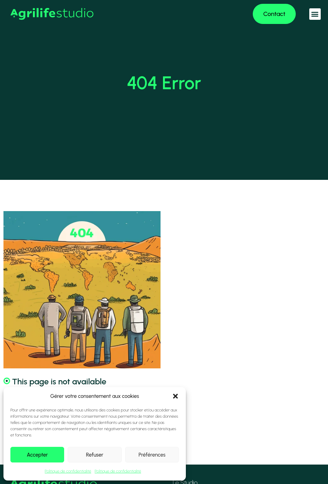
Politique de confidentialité (68, 471)
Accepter (37, 455)
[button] (175, 396)
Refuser (94, 455)
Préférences (151, 455)
